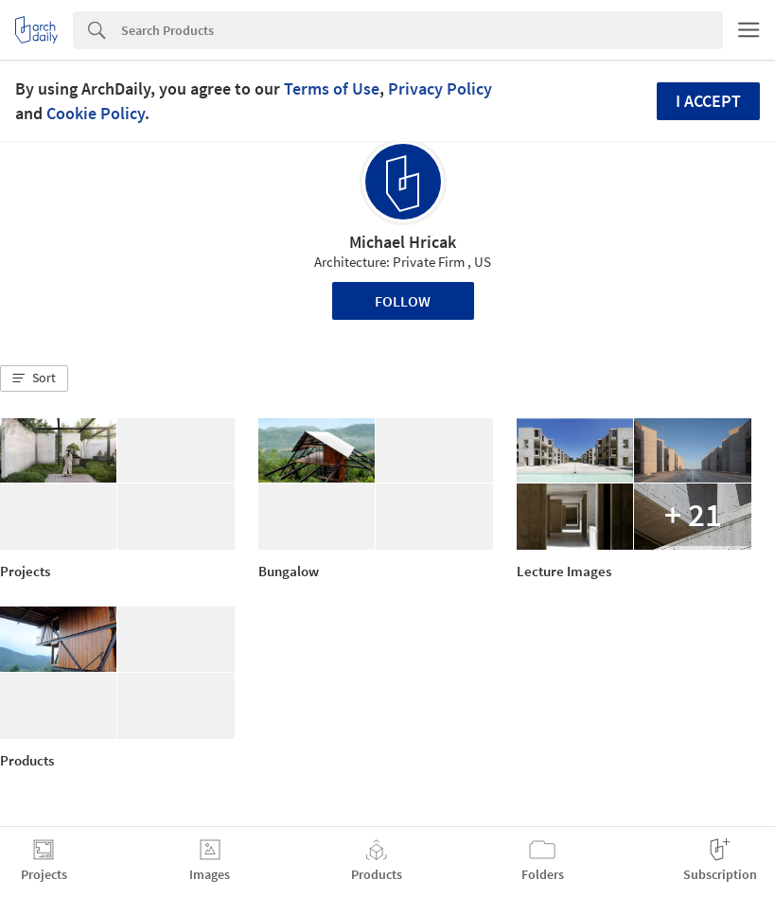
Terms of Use (331, 88)
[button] (34, 378)
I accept (708, 101)
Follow (403, 300)
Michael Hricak (402, 242)
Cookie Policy (95, 113)
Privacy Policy (440, 88)
